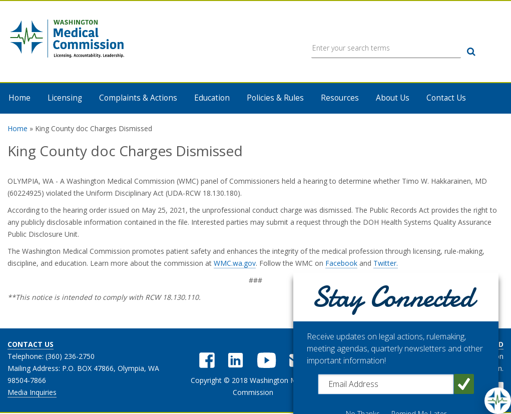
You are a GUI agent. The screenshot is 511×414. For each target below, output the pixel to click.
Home (20, 98)
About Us (392, 98)
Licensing (65, 98)
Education (212, 98)
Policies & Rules (275, 98)
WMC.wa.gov (235, 263)
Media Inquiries (32, 392)
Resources (340, 98)
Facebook (341, 263)
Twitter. (385, 263)
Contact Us (446, 98)
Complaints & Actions (138, 98)
